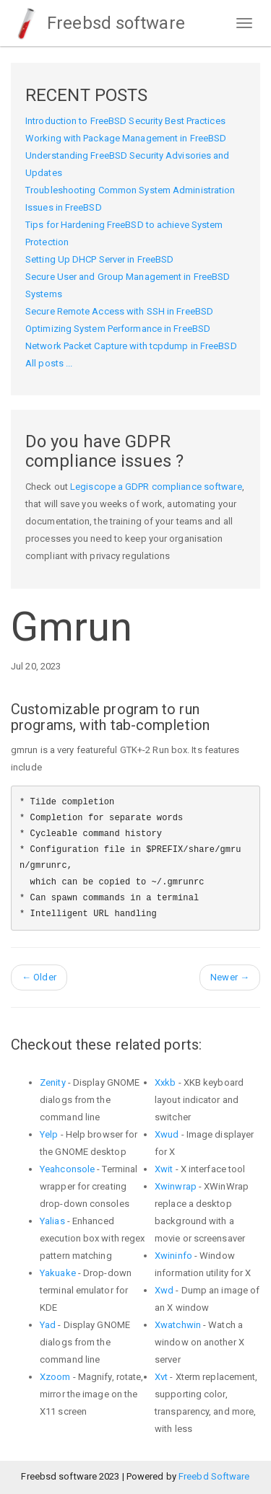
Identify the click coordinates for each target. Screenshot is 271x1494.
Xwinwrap (176, 1186)
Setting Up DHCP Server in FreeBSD (99, 259)
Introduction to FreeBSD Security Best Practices (125, 120)
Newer (229, 977)
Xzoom (55, 1376)
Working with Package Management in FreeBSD (125, 138)
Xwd (164, 1290)
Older (39, 977)
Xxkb (165, 1082)
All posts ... (48, 363)
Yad (48, 1324)
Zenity (53, 1082)
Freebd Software (214, 1476)
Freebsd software (98, 23)
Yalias (52, 1221)
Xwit (164, 1169)
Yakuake (58, 1272)
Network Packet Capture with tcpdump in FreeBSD (131, 345)
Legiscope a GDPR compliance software (156, 486)
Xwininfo (173, 1255)
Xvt (161, 1376)
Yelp (49, 1134)
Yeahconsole (67, 1169)
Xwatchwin (178, 1324)
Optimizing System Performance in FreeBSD (117, 328)
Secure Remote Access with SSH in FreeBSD (119, 311)
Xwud (166, 1134)
